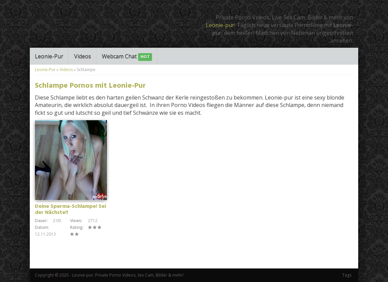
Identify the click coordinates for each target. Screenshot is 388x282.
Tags (346, 275)
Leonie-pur (220, 25)
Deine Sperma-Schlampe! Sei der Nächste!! (70, 209)
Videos (82, 56)
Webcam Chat (127, 56)
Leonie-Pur (49, 56)
